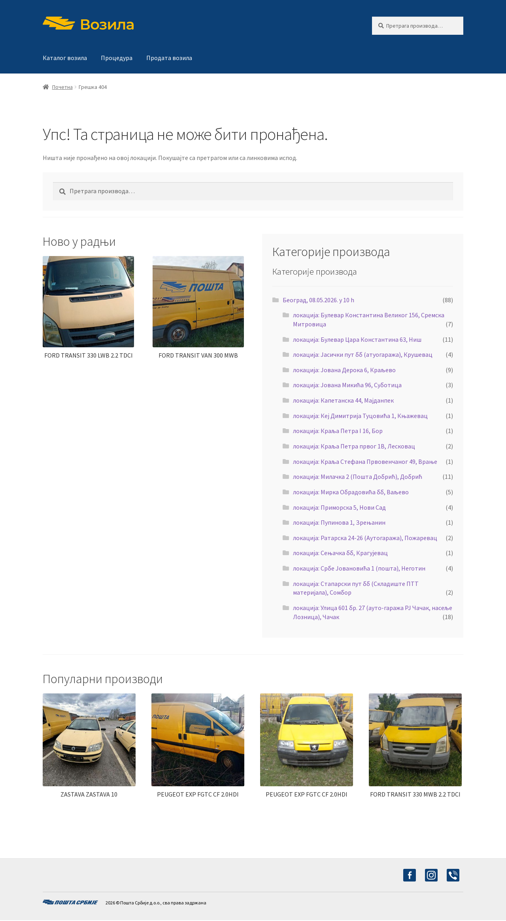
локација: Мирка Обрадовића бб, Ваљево (351, 492)
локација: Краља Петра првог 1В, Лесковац (354, 446)
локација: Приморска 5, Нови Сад (339, 507)
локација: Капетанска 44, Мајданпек (343, 400)
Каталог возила (65, 58)
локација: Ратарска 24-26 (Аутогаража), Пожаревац (365, 538)
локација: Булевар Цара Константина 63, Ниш (357, 339)
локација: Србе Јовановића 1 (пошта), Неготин (359, 568)
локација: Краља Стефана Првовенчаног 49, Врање (365, 461)
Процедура (116, 58)
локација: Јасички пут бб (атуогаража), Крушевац (362, 354)
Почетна (62, 86)
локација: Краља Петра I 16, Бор (338, 431)
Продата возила (169, 58)
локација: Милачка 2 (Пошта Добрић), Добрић (357, 476)
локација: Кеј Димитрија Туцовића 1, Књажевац (360, 416)
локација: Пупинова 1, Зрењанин (339, 522)
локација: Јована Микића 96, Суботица (347, 385)
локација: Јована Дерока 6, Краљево (344, 370)
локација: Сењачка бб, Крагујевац (340, 553)
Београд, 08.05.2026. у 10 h (318, 300)
